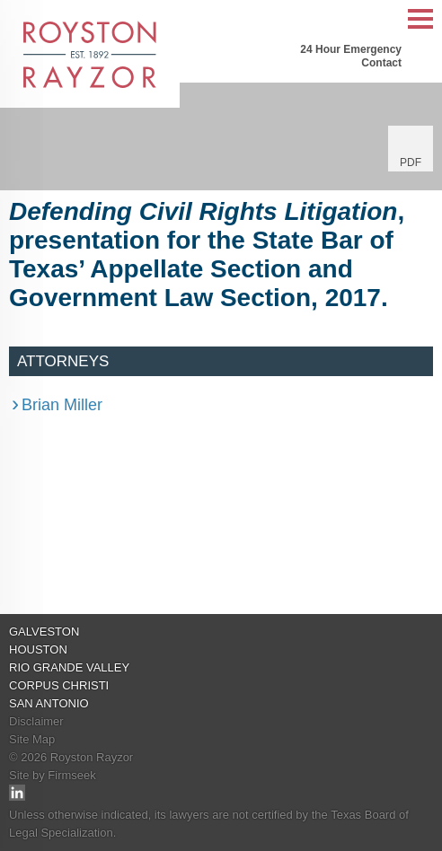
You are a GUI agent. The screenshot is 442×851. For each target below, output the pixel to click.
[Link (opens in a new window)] (17, 796)
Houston (38, 649)
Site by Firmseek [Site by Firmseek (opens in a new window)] (52, 775)
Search (383, 19)
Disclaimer (36, 721)
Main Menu (420, 28)
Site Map (32, 739)
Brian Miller (62, 405)
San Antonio (49, 703)
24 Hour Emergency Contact (351, 56)
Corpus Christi (59, 685)
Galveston (44, 631)
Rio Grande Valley (69, 667)
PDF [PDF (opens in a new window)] (410, 162)
